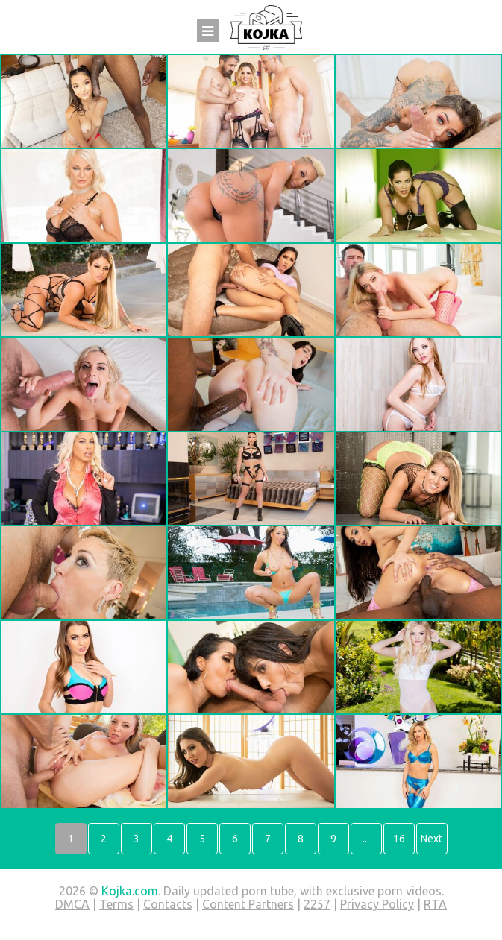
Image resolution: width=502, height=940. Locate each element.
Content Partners (248, 904)
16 (399, 839)
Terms (116, 904)
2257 (317, 904)
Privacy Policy (377, 904)
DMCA (72, 904)
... (366, 839)
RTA (435, 904)
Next (431, 839)
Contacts (167, 904)
